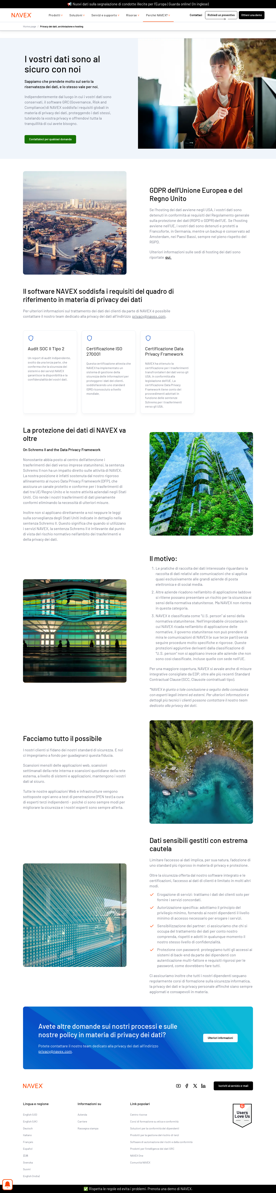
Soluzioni (75, 23)
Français (28, 1142)
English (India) (31, 1176)
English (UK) (30, 1121)
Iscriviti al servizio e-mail (233, 1085)
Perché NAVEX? (157, 23)
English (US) (30, 1114)
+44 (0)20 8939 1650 (227, 12)
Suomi (27, 1169)
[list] (254, 12)
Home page (29, 34)
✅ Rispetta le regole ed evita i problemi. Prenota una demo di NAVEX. (138, 1188)
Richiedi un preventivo (221, 22)
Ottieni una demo (251, 22)
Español (27, 1148)
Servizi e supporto (104, 23)
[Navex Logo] (22, 23)
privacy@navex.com (149, 316)
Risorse (131, 23)
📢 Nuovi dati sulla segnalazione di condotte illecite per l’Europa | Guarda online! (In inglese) (138, 4)
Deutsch (28, 1128)
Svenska (28, 1162)
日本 (25, 1155)
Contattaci (196, 22)
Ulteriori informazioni (220, 1038)
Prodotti (54, 23)
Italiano (27, 1135)
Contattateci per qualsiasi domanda (50, 139)
